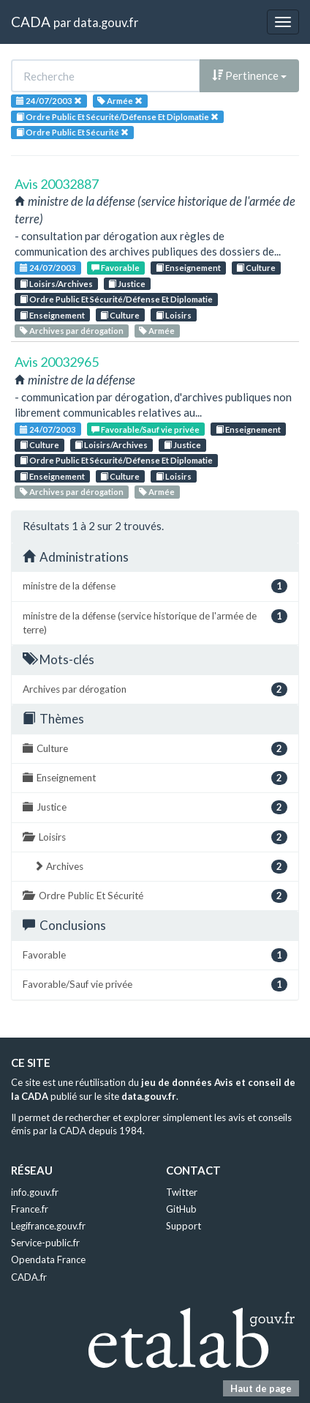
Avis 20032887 (57, 184)
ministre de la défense (155, 586)
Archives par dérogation (72, 330)
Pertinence (249, 75)
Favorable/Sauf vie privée (145, 429)
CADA (30, 21)
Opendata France (48, 1259)
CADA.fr (29, 1277)
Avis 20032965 (57, 362)
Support (183, 1226)
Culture (256, 267)
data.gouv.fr (105, 22)
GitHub (181, 1209)
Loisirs (174, 315)
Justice (126, 284)
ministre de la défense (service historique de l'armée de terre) (155, 622)
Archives (160, 867)
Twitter (181, 1192)
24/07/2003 (48, 267)
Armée (157, 330)
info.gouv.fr (34, 1192)
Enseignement (188, 267)
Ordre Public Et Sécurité (155, 896)
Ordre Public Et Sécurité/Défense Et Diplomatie (116, 299)
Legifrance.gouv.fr (48, 1226)
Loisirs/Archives (56, 284)
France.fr (29, 1209)
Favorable (115, 267)
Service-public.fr (45, 1242)
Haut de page (261, 1388)
